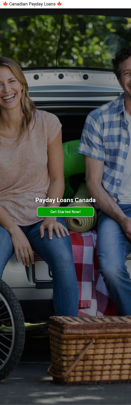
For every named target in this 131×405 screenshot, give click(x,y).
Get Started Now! (65, 212)
